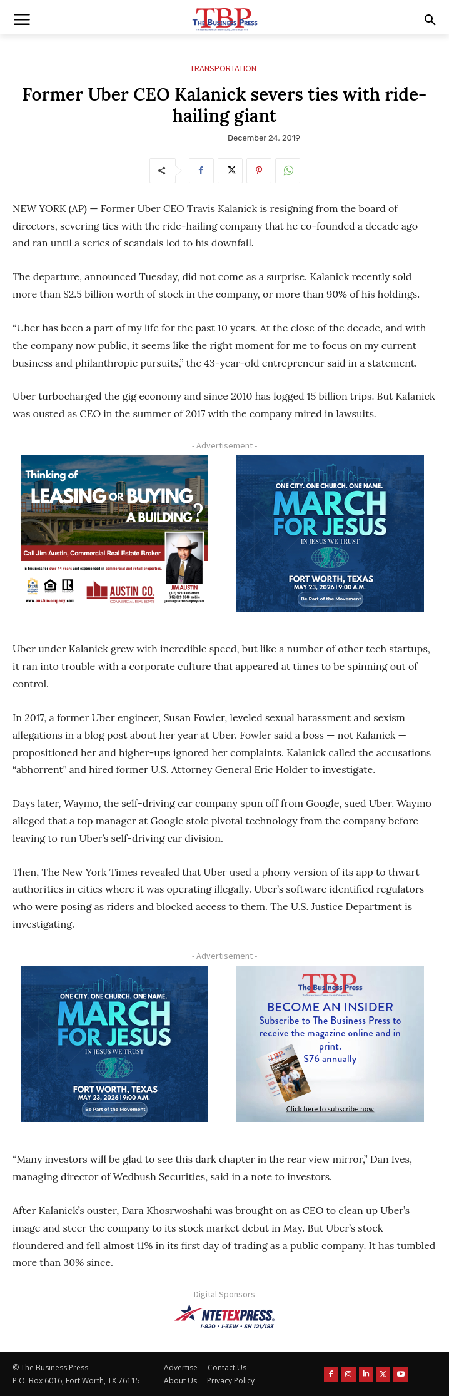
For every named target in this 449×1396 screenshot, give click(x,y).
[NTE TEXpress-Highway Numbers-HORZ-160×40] (224, 1316)
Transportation (223, 68)
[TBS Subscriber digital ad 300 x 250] (330, 1044)
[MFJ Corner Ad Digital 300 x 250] (330, 533)
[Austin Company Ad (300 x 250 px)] (114, 533)
